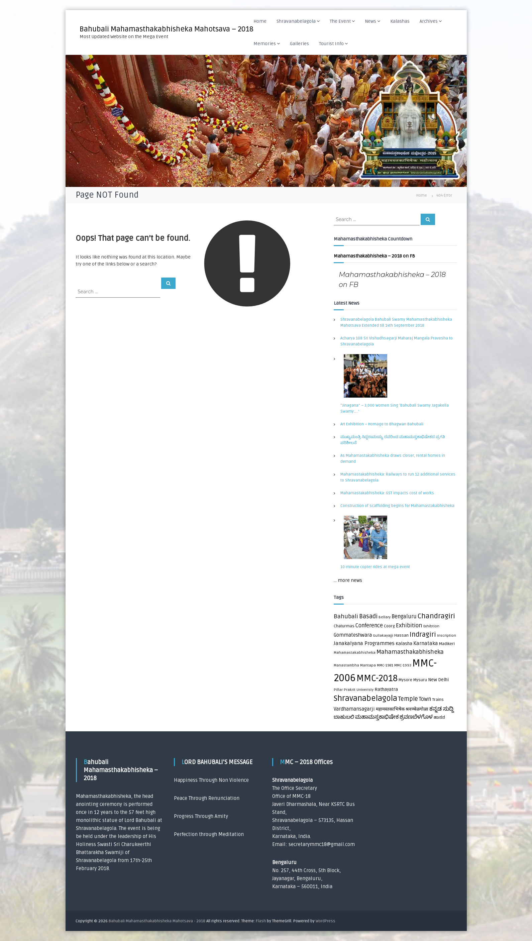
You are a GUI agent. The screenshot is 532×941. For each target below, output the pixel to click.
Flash (261, 921)
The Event (340, 21)
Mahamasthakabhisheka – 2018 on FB (374, 256)
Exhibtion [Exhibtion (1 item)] (431, 626)
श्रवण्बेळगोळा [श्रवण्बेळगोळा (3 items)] (417, 709)
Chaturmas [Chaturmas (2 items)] (344, 626)
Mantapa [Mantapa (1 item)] (368, 665)
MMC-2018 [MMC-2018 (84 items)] (377, 678)
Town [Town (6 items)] (425, 699)
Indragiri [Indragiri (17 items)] (423, 635)
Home (260, 21)
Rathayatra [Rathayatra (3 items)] (386, 689)
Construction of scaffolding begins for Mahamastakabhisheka (397, 505)
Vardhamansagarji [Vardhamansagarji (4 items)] (354, 709)
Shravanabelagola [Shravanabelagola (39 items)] (365, 698)
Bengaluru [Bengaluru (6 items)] (404, 616)
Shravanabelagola (296, 21)
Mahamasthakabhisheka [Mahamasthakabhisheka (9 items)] (410, 651)
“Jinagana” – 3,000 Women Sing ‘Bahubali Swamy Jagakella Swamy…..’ (394, 408)
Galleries (299, 43)
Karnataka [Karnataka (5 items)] (425, 643)
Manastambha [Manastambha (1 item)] (346, 665)
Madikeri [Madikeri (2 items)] (447, 643)
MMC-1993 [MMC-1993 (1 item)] (402, 665)
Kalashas (400, 21)
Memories (264, 43)
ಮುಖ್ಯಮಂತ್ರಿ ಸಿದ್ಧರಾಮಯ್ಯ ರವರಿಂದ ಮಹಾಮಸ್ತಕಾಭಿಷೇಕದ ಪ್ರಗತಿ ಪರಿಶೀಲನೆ (392, 439)
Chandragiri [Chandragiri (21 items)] (436, 616)
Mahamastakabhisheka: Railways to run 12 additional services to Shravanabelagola (397, 477)
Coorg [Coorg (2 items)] (389, 626)
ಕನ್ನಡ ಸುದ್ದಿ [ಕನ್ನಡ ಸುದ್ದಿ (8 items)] (441, 708)
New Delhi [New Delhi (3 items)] (438, 680)
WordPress (325, 921)
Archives (429, 21)
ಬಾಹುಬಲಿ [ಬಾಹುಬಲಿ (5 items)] (344, 717)
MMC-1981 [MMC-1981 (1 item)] (385, 665)
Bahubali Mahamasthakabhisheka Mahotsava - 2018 (157, 921)
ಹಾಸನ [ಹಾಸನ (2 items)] (439, 717)
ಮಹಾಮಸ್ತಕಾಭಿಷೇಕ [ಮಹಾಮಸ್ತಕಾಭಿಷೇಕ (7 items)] (377, 717)
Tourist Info (331, 43)
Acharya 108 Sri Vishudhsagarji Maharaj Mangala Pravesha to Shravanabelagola (396, 341)
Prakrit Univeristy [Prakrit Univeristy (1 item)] (359, 690)
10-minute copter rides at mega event (375, 566)
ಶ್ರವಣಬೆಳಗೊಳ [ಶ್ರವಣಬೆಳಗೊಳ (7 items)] (416, 717)
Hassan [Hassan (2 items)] (401, 635)
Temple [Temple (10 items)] (408, 699)
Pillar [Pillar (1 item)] (338, 690)
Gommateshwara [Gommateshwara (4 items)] (353, 635)
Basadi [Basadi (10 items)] (368, 616)
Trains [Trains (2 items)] (438, 699)
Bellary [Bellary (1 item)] (385, 617)
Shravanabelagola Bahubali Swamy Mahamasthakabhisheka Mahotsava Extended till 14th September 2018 (396, 322)
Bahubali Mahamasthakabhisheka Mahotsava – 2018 (166, 29)
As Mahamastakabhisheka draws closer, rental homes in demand (392, 458)
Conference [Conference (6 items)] (369, 625)
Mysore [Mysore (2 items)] (405, 680)
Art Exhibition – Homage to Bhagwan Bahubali (381, 424)
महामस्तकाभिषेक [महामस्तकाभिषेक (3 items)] (390, 709)
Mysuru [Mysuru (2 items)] (420, 680)
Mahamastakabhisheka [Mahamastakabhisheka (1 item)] (355, 652)
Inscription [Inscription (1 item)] (446, 635)
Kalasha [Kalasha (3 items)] (404, 643)
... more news (348, 580)
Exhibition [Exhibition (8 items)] (409, 625)
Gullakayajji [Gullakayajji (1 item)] (383, 635)
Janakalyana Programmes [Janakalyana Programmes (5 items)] (364, 643)
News (370, 21)
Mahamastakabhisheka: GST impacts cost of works (387, 493)
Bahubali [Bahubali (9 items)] (346, 616)
